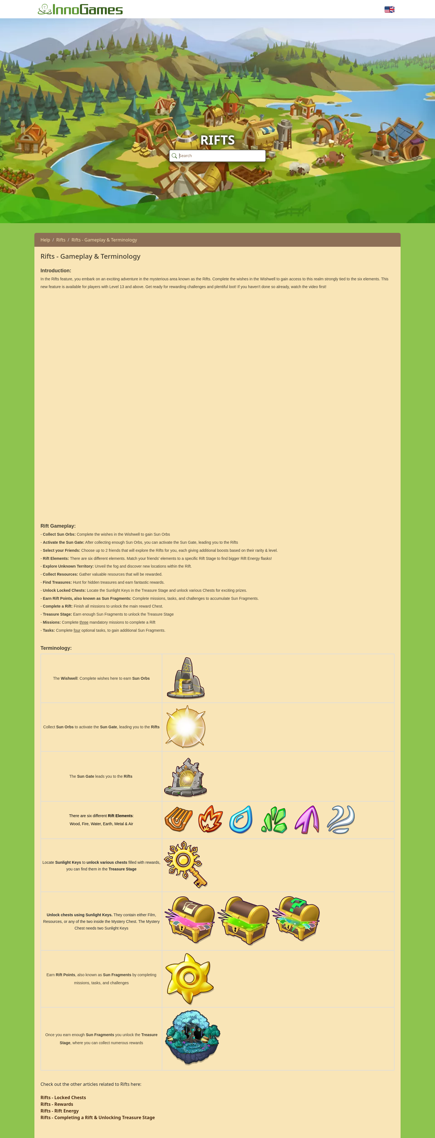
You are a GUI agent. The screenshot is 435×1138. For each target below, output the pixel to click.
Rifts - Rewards (57, 1104)
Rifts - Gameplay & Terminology (104, 240)
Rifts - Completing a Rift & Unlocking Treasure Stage (98, 1117)
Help (45, 240)
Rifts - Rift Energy (60, 1111)
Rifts (60, 240)
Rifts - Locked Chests (63, 1097)
